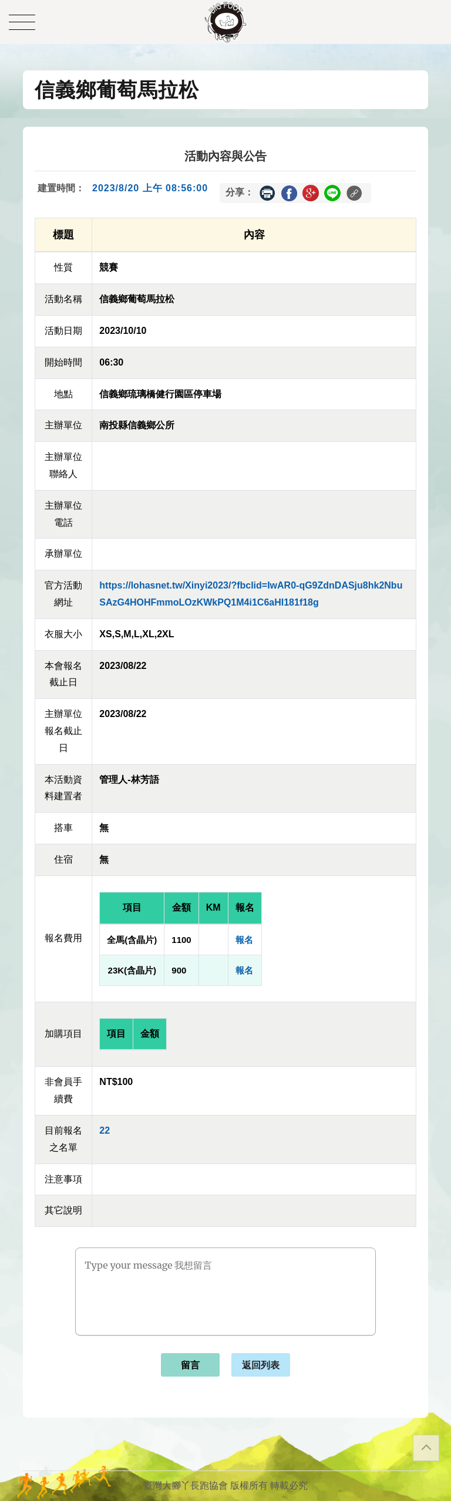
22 (104, 1130)
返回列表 (261, 1365)
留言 (190, 1365)
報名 (244, 940)
